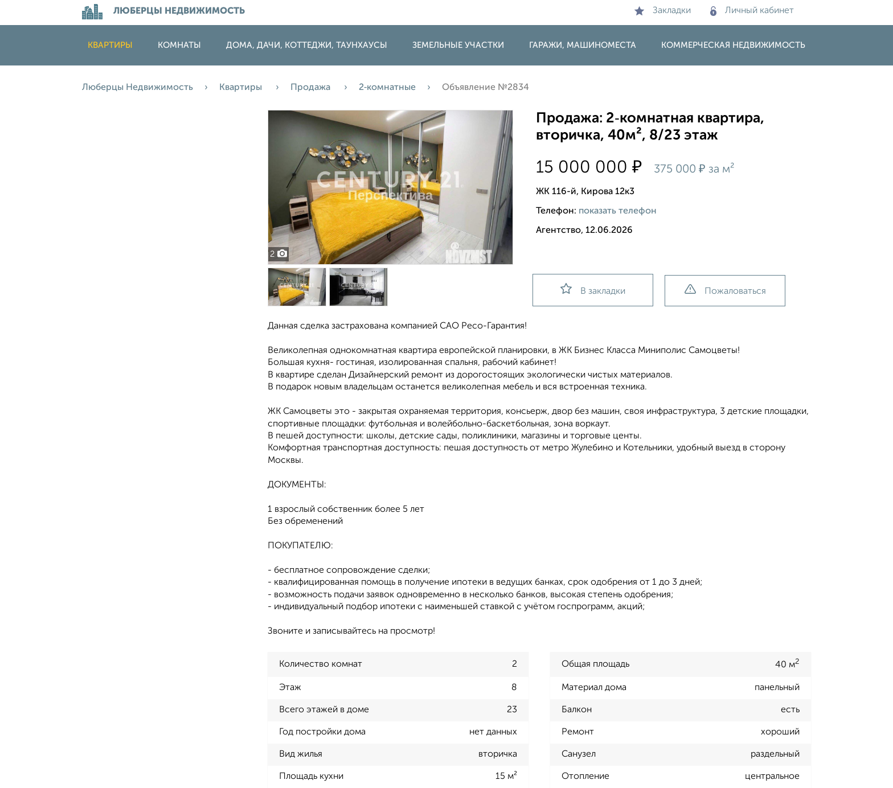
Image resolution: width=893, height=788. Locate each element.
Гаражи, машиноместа (582, 45)
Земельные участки (458, 45)
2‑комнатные (387, 87)
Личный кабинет (752, 10)
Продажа (311, 87)
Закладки (662, 10)
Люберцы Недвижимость (137, 87)
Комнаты (179, 45)
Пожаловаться (725, 290)
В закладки (592, 289)
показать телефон (618, 211)
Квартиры (110, 45)
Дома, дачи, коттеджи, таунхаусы (306, 45)
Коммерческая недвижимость (733, 45)
